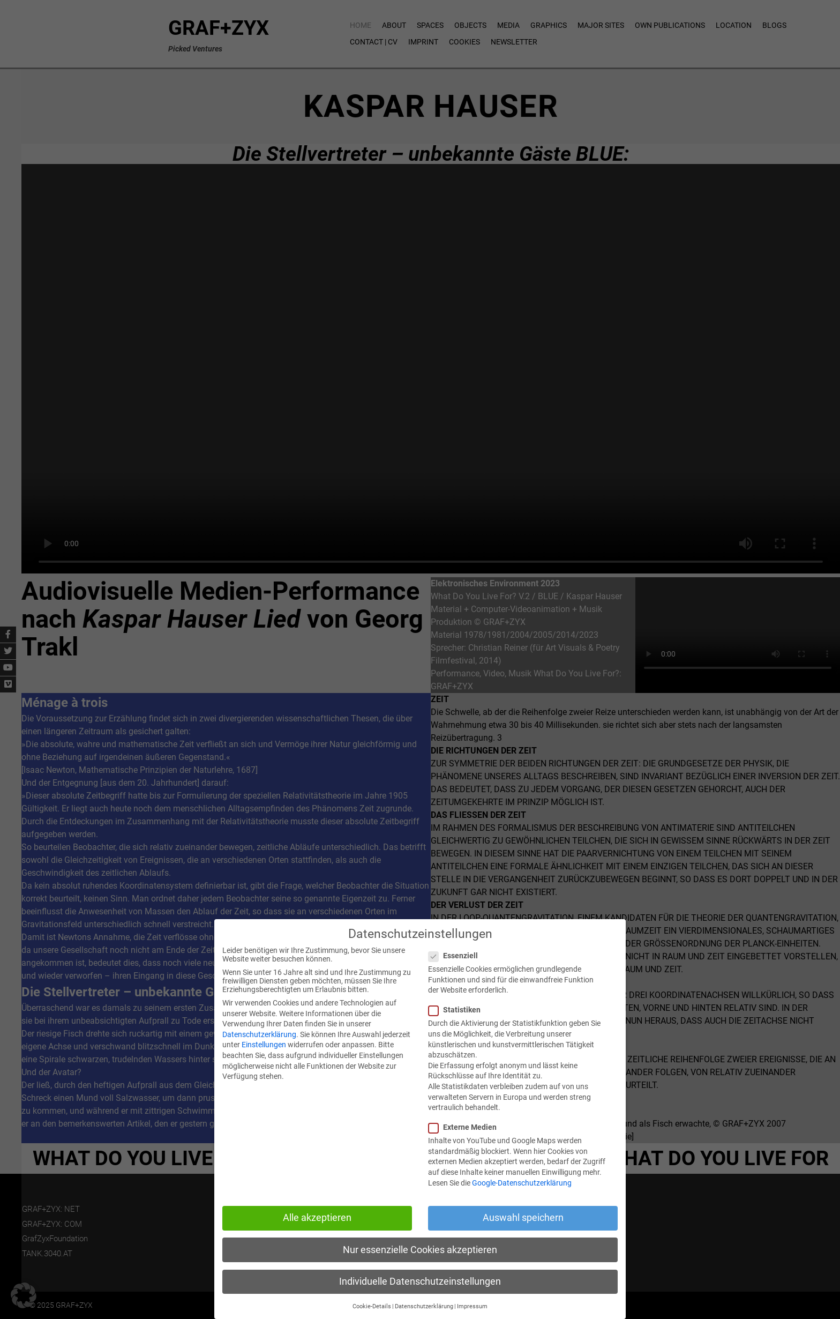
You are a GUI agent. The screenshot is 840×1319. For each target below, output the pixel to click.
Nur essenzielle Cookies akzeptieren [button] (420, 1250)
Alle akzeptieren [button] (317, 1217)
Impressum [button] (472, 1306)
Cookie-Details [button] (371, 1306)
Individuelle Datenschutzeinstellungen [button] (420, 1281)
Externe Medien (467, 1127)
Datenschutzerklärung (259, 1034)
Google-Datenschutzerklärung (522, 1183)
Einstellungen (264, 1044)
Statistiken (459, 1009)
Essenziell (457, 955)
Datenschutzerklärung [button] (424, 1306)
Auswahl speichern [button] (523, 1217)
